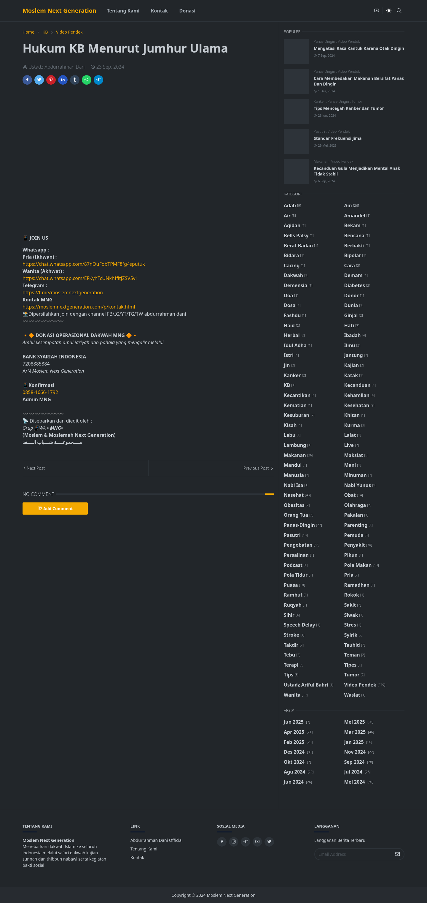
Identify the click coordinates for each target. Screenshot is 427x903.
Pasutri (320, 131)
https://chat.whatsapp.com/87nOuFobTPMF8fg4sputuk (84, 264)
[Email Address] (353, 854)
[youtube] (376, 10)
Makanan (321, 161)
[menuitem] (123, 10)
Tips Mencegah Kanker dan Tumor (349, 108)
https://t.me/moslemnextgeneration (63, 292)
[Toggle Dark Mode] (389, 10)
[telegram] (245, 842)
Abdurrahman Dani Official (156, 840)
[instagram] (233, 842)
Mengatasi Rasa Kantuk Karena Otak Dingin (359, 48)
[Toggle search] (399, 10)
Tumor (357, 101)
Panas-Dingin (325, 41)
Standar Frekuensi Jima (337, 138)
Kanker (320, 101)
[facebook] (222, 842)
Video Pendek (349, 41)
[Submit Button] (397, 854)
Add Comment (55, 508)
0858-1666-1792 (41, 392)
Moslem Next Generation (59, 11)
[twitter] (269, 842)
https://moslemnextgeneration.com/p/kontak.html (79, 306)
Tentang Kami (143, 849)
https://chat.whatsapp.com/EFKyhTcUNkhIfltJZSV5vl (80, 278)
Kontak (137, 857)
